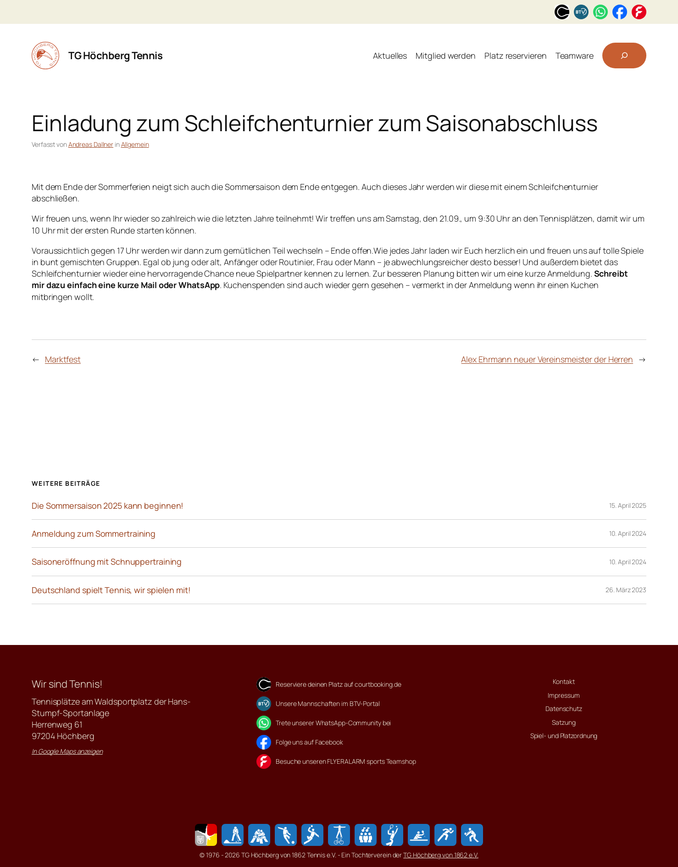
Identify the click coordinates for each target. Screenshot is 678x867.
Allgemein (135, 144)
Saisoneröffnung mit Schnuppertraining (107, 561)
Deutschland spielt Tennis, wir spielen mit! (111, 590)
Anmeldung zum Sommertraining (94, 533)
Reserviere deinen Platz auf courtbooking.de (338, 684)
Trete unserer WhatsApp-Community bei (333, 722)
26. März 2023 (626, 589)
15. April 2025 (627, 505)
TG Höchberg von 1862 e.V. (440, 854)
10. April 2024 (627, 533)
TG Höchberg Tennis (115, 55)
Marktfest (63, 359)
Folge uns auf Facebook (309, 742)
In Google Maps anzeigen (67, 751)
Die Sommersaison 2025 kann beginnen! (107, 505)
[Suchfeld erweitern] (624, 55)
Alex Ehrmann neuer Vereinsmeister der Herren (547, 359)
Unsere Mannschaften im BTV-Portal (328, 703)
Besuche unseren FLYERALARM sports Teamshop (346, 761)
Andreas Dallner (91, 144)
